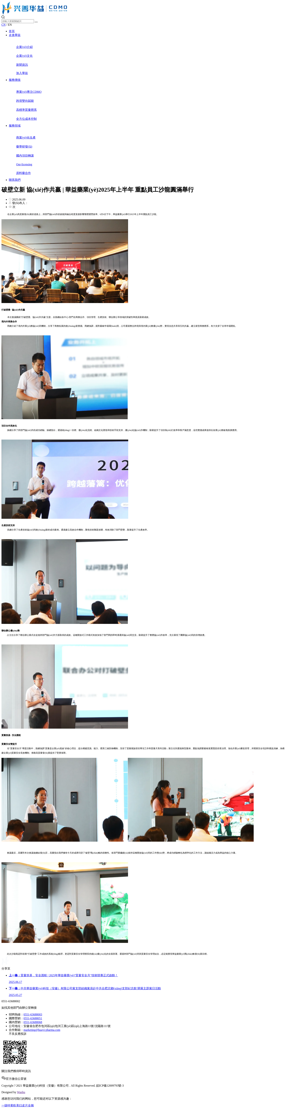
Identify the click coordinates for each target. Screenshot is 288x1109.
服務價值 (15, 79)
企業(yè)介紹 (151, 44)
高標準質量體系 (151, 107)
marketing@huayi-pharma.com (42, 1029)
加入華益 (151, 71)
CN (3, 24)
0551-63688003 (33, 1014)
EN (10, 24)
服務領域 (15, 125)
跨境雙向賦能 (151, 98)
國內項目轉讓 (151, 153)
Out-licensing (151, 162)
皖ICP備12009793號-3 (110, 1085)
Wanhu (21, 1092)
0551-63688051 (33, 1018)
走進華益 (15, 35)
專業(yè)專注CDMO (151, 89)
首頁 (12, 31)
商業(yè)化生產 (151, 135)
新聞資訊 (151, 62)
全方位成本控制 (151, 116)
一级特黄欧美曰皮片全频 (17, 1105)
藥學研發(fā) (151, 144)
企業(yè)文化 (151, 53)
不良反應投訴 (17, 1033)
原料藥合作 (151, 170)
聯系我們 (15, 179)
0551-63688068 (33, 1022)
